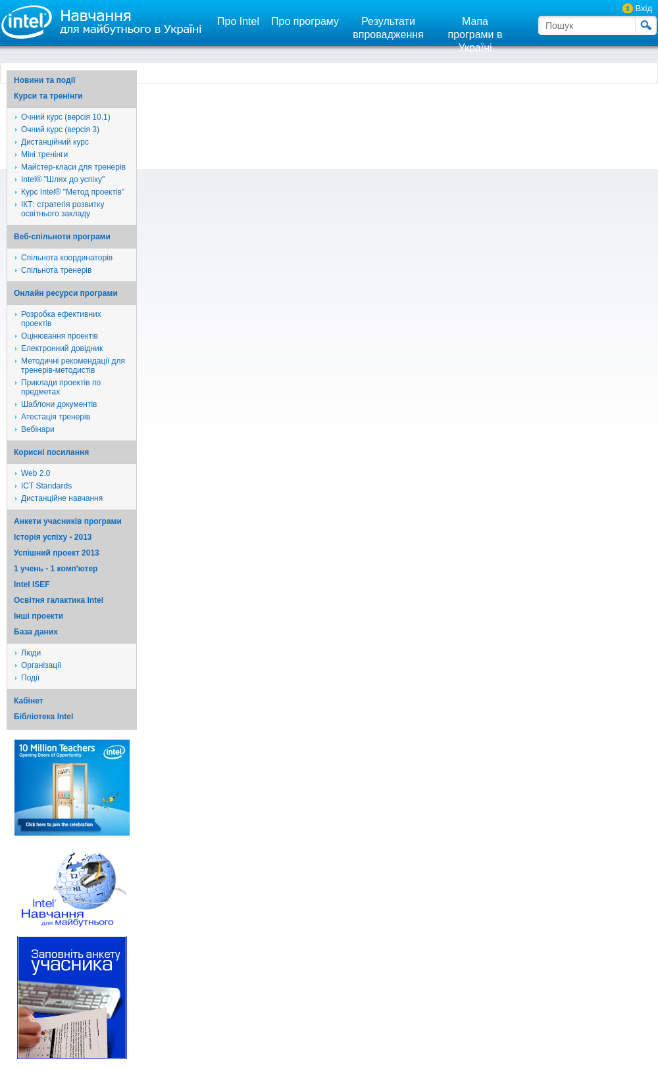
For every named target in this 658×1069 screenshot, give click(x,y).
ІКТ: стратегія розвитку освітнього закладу (63, 209)
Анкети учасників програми (68, 521)
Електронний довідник (62, 348)
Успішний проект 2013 (56, 553)
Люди (31, 652)
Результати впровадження (388, 28)
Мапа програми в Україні (475, 34)
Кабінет (28, 700)
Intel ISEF (32, 584)
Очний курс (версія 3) (60, 129)
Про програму (305, 21)
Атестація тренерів (55, 416)
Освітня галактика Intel (58, 600)
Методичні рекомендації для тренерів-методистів (73, 365)
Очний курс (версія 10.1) (66, 117)
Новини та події (44, 80)
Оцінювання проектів (59, 336)
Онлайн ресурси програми (66, 293)
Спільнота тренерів (56, 270)
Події (30, 677)
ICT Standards (46, 485)
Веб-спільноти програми (62, 236)
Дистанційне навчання (62, 498)
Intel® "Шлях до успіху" (63, 179)
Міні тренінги (44, 154)
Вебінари (38, 429)
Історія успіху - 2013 (53, 537)
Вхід (644, 8)
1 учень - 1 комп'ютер (55, 568)
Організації (41, 665)
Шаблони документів (59, 404)
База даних (36, 631)
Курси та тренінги (48, 96)
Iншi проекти (38, 616)
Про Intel (238, 21)
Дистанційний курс (55, 142)
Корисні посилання (51, 452)
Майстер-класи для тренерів (73, 167)
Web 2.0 (35, 473)
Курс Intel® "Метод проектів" (72, 192)
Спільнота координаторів (67, 257)
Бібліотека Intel (43, 716)
